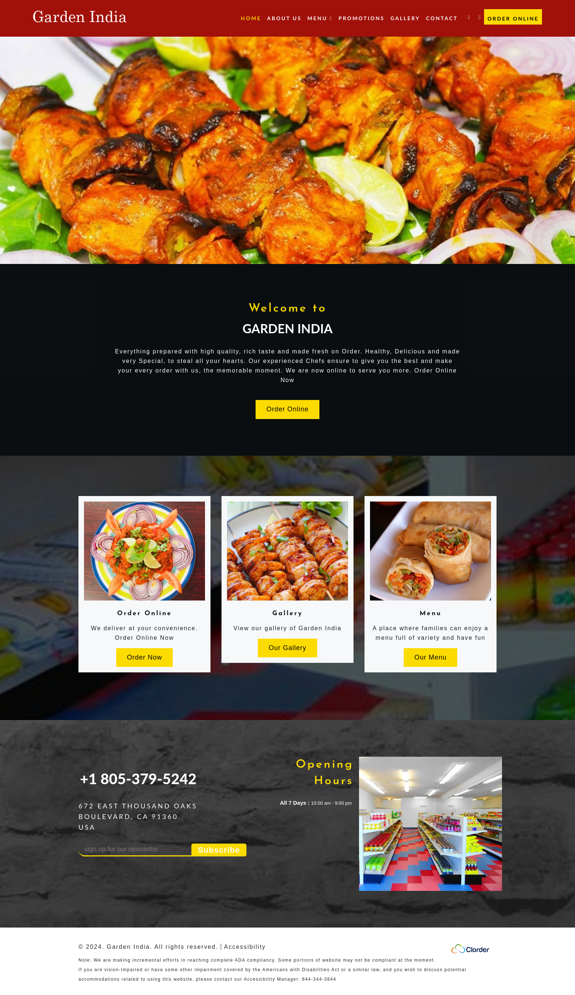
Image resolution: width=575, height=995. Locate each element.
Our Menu (430, 657)
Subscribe (219, 850)
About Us (284, 18)
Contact (442, 18)
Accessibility (245, 947)
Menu (431, 613)
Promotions (361, 18)
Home (251, 18)
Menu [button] (320, 18)
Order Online (513, 18)
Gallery (405, 18)
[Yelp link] (479, 14)
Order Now (144, 657)
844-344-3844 (319, 979)
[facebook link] (468, 14)
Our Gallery (287, 647)
